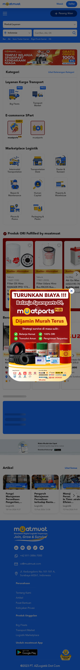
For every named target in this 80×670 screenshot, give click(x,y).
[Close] (71, 291)
